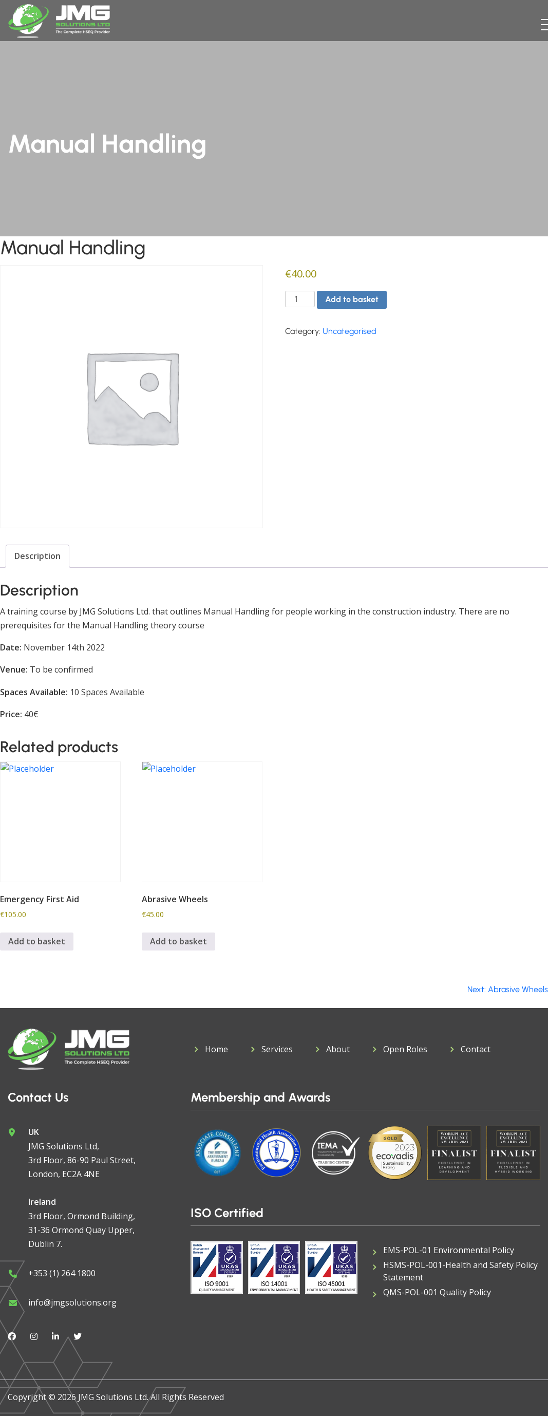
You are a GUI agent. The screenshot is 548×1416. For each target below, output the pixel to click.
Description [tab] (37, 556)
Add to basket (352, 299)
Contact (475, 1049)
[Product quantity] (300, 299)
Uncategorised (349, 331)
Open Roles (405, 1049)
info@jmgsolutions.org (72, 1302)
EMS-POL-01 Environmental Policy (448, 1250)
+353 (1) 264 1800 (62, 1273)
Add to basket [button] (36, 941)
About (338, 1049)
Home (216, 1049)
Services (277, 1049)
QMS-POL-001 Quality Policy (437, 1292)
